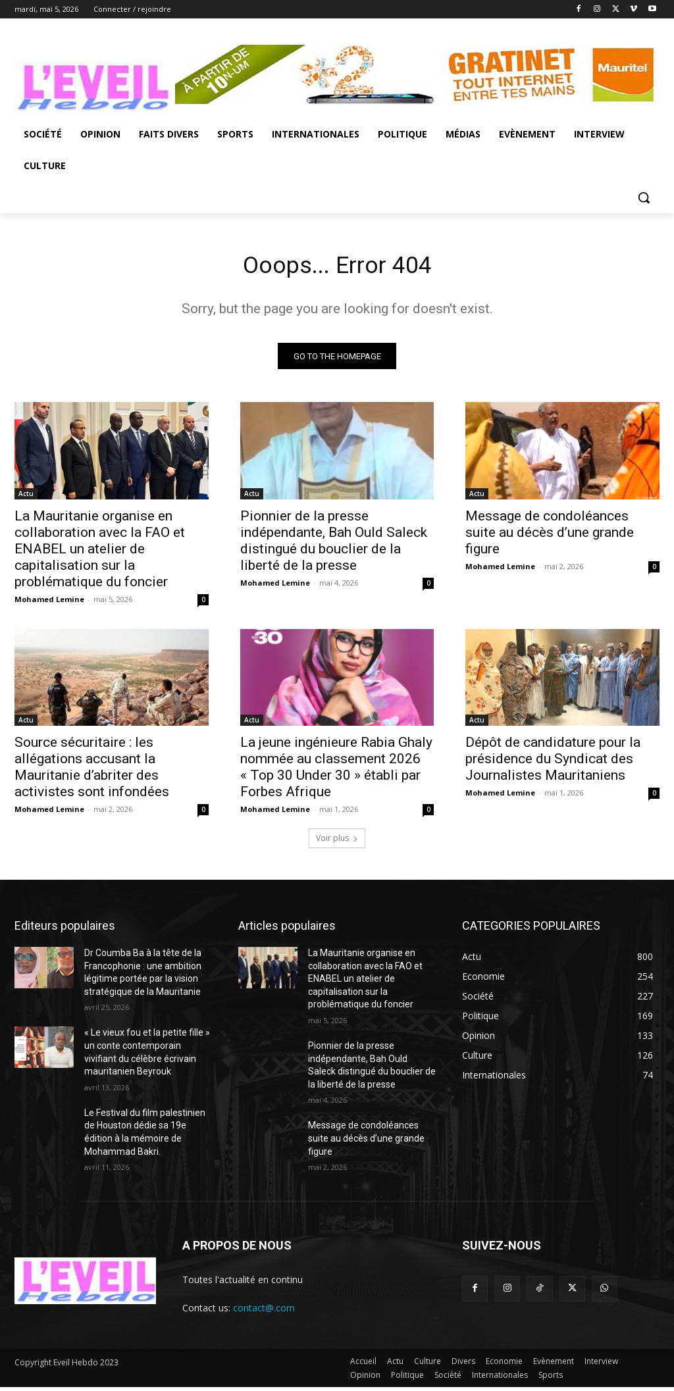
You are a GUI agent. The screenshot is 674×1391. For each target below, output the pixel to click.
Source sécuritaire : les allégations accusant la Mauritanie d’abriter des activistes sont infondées (91, 771)
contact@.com (264, 1312)
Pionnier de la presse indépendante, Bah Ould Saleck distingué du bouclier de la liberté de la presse (333, 544)
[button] (644, 197)
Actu (26, 497)
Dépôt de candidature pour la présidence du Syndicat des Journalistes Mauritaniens (552, 763)
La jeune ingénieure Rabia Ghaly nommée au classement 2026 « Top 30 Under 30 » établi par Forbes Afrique (336, 771)
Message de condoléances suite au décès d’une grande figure (549, 536)
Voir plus (337, 842)
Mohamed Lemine (49, 603)
